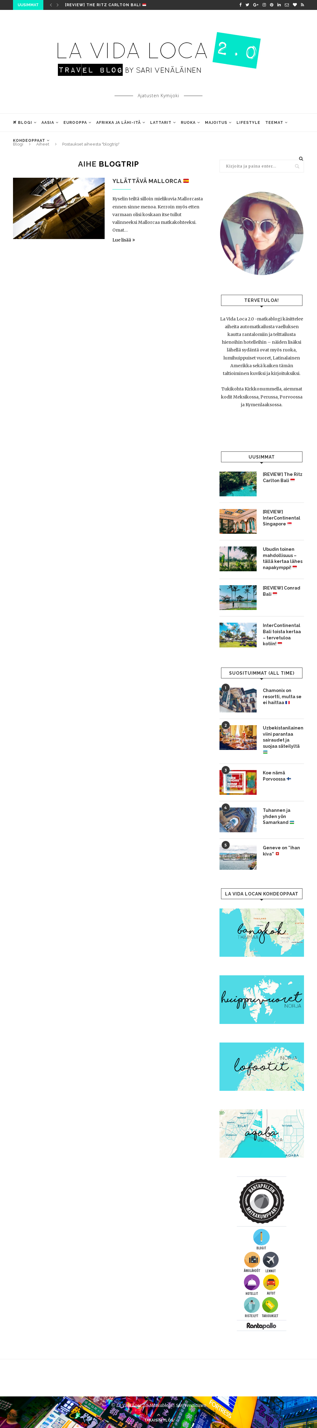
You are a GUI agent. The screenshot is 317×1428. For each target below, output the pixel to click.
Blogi (22, 122)
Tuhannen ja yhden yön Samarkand (278, 816)
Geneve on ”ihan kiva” (281, 850)
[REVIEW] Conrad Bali (281, 591)
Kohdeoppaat (29, 140)
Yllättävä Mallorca (150, 181)
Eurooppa (75, 122)
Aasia (47, 122)
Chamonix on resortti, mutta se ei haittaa (282, 696)
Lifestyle (248, 122)
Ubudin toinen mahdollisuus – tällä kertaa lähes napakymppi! (282, 558)
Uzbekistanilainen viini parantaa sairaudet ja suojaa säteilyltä (283, 739)
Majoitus (216, 122)
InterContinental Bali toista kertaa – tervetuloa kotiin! (282, 634)
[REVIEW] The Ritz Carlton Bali (105, 5)
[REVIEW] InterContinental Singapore (281, 517)
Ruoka (188, 122)
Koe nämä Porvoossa (277, 775)
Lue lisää (123, 240)
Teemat (274, 122)
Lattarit (161, 122)
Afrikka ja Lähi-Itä (118, 122)
